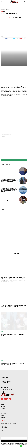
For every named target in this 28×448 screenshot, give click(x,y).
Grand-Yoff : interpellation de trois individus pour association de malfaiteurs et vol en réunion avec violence (9, 180)
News (4, 11)
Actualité (3, 303)
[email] (14, 438)
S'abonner (14, 441)
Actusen (9, 17)
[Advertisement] (14, 27)
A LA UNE (2, 331)
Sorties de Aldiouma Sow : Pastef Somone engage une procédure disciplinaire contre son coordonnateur (9, 209)
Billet (2, 9)
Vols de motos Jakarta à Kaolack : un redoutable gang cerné (8, 200)
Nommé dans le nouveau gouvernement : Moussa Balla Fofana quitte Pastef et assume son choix (13, 278)
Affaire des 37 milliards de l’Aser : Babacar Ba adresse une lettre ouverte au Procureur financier (9, 171)
